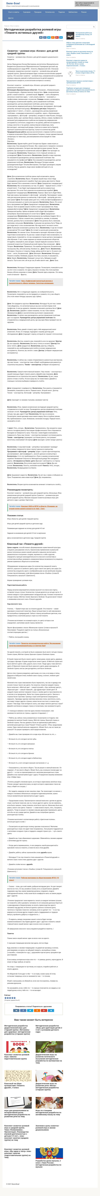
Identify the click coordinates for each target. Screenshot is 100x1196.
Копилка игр (49, 12)
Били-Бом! (13, 3)
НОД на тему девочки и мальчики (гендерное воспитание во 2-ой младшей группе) (80, 44)
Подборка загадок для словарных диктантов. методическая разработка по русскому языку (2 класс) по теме (80, 90)
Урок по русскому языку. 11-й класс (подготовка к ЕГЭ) (86, 72)
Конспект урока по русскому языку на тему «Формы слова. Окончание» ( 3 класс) (79, 53)
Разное (84, 12)
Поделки (61, 12)
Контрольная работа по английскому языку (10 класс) (84, 34)
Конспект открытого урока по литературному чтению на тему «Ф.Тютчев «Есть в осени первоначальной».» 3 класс (77, 63)
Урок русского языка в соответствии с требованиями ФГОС (79, 82)
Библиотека (73, 12)
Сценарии (26, 12)
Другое (10, 18)
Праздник (38, 12)
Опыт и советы (13, 12)
